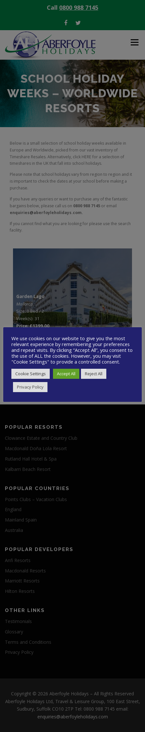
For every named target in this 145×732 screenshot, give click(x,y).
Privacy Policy (30, 387)
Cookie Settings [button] (30, 374)
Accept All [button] (66, 374)
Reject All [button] (93, 374)
